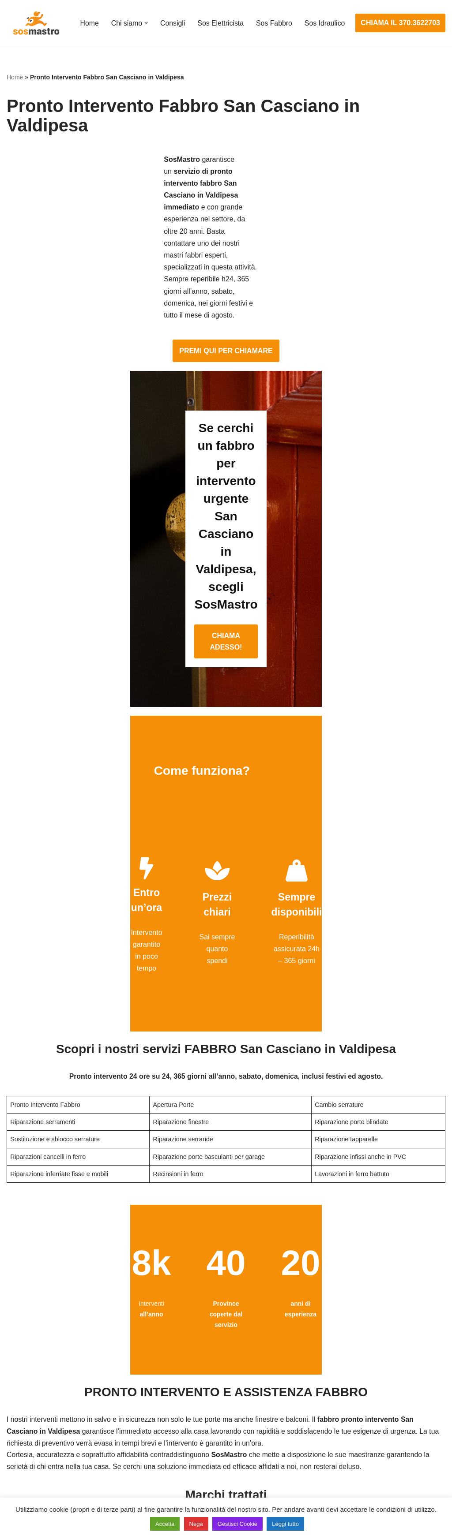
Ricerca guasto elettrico (194, 1403)
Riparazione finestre (38, 1419)
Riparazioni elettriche (190, 1419)
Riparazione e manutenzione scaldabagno (374, 1419)
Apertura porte (29, 1370)
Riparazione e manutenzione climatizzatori (374, 1435)
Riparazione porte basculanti (51, 1435)
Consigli (172, 17)
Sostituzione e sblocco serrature (57, 1484)
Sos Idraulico (99, 29)
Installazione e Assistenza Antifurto (211, 1386)
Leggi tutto (285, 1524)
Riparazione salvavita (190, 1435)
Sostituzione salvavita (191, 1468)
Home (88, 17)
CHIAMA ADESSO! (226, 418)
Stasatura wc (328, 1484)
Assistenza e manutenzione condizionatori (374, 1370)
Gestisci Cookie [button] (237, 1524)
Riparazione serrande (40, 1452)
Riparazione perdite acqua (349, 1452)
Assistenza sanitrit (336, 1403)
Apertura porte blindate (43, 1386)
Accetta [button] (164, 1524)
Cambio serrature (34, 1403)
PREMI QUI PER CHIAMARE (226, 220)
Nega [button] (196, 1524)
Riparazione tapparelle (42, 1468)
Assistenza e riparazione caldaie (358, 1386)
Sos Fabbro (274, 17)
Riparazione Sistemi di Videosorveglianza (222, 1452)
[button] (145, 17)
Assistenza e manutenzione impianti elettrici (225, 1370)
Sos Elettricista (220, 17)
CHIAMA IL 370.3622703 (400, 23)
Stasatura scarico (335, 1468)
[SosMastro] (35, 23)
